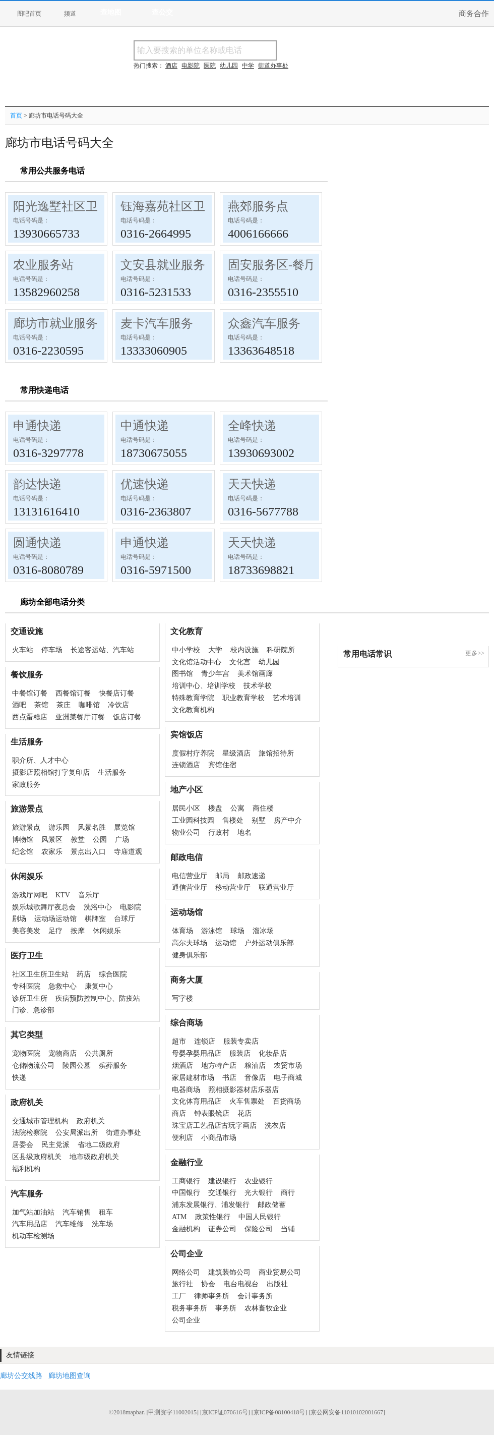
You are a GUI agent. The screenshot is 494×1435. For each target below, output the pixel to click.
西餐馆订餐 (73, 693)
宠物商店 (62, 1053)
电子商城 (288, 1077)
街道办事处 (123, 1132)
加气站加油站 (33, 1212)
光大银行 (258, 1192)
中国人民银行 (259, 1217)
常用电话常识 (367, 654)
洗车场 (102, 1224)
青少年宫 (215, 673)
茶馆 (41, 705)
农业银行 (258, 1181)
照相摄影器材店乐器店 (243, 1090)
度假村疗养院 (193, 753)
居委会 (22, 1145)
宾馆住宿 (222, 765)
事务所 (225, 1308)
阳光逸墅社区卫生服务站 (79, 206)
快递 (19, 1077)
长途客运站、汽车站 (102, 650)
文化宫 (240, 662)
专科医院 (26, 986)
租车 (106, 1212)
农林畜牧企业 (265, 1308)
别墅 (259, 820)
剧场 (19, 919)
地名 (244, 832)
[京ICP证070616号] (225, 1412)
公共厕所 (99, 1053)
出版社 (277, 1284)
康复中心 (99, 986)
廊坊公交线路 (21, 1376)
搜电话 (350, 50)
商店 (179, 1113)
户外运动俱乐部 (269, 943)
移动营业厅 (233, 887)
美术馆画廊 (255, 673)
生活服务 (112, 772)
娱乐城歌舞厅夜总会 (44, 907)
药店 (84, 974)
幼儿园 (269, 662)
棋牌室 (95, 919)
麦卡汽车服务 (156, 323)
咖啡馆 (89, 705)
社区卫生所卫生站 (40, 974)
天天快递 (252, 484)
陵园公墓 (77, 1065)
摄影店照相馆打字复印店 (51, 772)
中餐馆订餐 (29, 693)
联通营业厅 (276, 887)
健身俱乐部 (189, 955)
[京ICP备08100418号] (279, 1412)
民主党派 (55, 1145)
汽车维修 (69, 1224)
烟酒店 (182, 1065)
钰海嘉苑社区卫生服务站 (187, 206)
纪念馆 (22, 851)
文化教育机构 (193, 710)
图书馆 (182, 673)
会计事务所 (255, 1296)
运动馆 (225, 943)
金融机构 (186, 1229)
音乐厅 (88, 895)
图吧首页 (29, 13)
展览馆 (124, 827)
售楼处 (232, 820)
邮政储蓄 (272, 1205)
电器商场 (186, 1090)
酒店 (171, 65)
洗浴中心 (98, 907)
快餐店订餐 (116, 693)
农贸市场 (288, 1065)
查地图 (110, 12)
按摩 (78, 931)
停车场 (52, 650)
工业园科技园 (193, 820)
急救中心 (62, 986)
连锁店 (204, 1041)
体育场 (182, 931)
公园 (100, 839)
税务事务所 (189, 1308)
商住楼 (263, 808)
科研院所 (281, 650)
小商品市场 (218, 1137)
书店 (229, 1077)
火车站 (22, 650)
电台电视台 (241, 1284)
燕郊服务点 (258, 206)
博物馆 (22, 839)
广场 (122, 839)
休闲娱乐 (107, 931)
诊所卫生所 (29, 998)
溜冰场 (263, 931)
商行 (288, 1192)
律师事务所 (211, 1296)
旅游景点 (26, 827)
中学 (248, 65)
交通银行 (222, 1192)
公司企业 (186, 1320)
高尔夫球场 (189, 943)
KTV (62, 895)
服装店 (240, 1053)
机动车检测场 (33, 1236)
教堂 (78, 839)
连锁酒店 (186, 765)
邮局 (222, 876)
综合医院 (113, 974)
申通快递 (37, 425)
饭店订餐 (127, 717)
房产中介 (288, 820)
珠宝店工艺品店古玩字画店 (214, 1125)
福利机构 (26, 1169)
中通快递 (144, 425)
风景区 (52, 839)
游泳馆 (211, 931)
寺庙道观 (128, 851)
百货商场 (287, 1101)
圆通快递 (37, 542)
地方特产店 (218, 1065)
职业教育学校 (243, 698)
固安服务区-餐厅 (272, 264)
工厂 (179, 1296)
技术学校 (257, 686)
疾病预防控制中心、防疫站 (97, 998)
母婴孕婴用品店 (196, 1053)
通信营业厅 (189, 887)
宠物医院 (26, 1053)
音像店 (255, 1077)
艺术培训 (287, 698)
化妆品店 (273, 1053)
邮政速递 (251, 876)
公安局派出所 (76, 1132)
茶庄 (63, 705)
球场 (237, 931)
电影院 (130, 907)
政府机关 (91, 1121)
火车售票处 (247, 1101)
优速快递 (144, 484)
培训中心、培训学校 (203, 686)
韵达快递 (37, 484)
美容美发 (26, 931)
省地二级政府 (99, 1145)
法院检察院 (29, 1132)
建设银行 (222, 1181)
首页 (16, 115)
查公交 (162, 12)
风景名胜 (92, 827)
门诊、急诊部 (33, 1010)
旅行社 (182, 1284)
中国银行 (186, 1192)
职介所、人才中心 (40, 760)
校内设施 (244, 650)
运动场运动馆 (55, 919)
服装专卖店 (241, 1041)
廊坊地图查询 (69, 1376)
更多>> (474, 653)
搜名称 (302, 50)
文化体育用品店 (196, 1101)
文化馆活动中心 (196, 662)
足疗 (55, 931)
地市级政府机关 (94, 1157)
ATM (179, 1217)
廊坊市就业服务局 (61, 323)
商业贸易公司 (280, 1272)
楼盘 (215, 808)
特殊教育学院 (193, 698)
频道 (70, 13)
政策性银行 (212, 1217)
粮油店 (255, 1065)
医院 (210, 65)
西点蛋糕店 (29, 717)
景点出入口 (88, 851)
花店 (244, 1113)
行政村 (218, 832)
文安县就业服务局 (168, 264)
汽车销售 (77, 1212)
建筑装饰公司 (229, 1272)
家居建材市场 (193, 1077)
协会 (208, 1284)
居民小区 (186, 808)
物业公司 (186, 832)
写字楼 (182, 998)
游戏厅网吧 (29, 895)
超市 (179, 1041)
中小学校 (186, 650)
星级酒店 (236, 753)
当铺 (288, 1229)
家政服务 (26, 784)
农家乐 (52, 851)
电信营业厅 (189, 876)
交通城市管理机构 (40, 1121)
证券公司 (222, 1229)
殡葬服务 (113, 1065)
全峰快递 (252, 425)
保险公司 (258, 1229)
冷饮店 (118, 705)
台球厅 (124, 919)
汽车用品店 (29, 1224)
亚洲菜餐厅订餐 (80, 717)
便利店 (182, 1137)
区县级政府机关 (36, 1157)
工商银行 (186, 1181)
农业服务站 (43, 264)
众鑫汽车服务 (264, 323)
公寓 (237, 808)
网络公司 (186, 1272)
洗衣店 (275, 1125)
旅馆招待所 (276, 753)
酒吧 (19, 705)
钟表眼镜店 (211, 1113)
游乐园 (59, 827)
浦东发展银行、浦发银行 (211, 1205)
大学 (215, 650)
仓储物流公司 (33, 1065)
